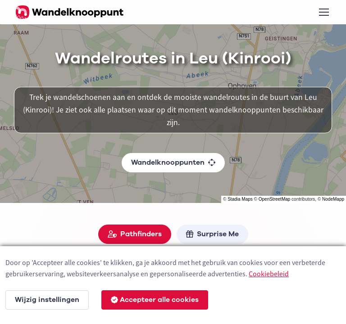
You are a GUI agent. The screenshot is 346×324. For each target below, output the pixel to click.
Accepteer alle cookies (155, 300)
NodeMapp (333, 199)
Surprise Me (212, 234)
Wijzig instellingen (47, 300)
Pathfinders (135, 234)
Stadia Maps (240, 199)
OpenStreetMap (275, 199)
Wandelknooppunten (173, 162)
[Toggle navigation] (323, 12)
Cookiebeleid (269, 273)
